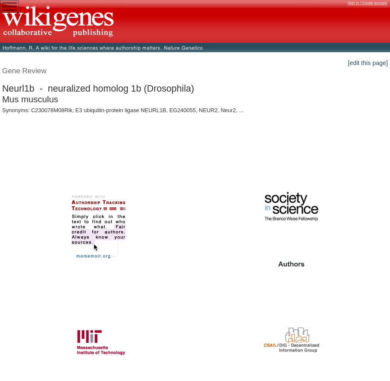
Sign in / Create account (367, 3)
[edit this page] (368, 63)
